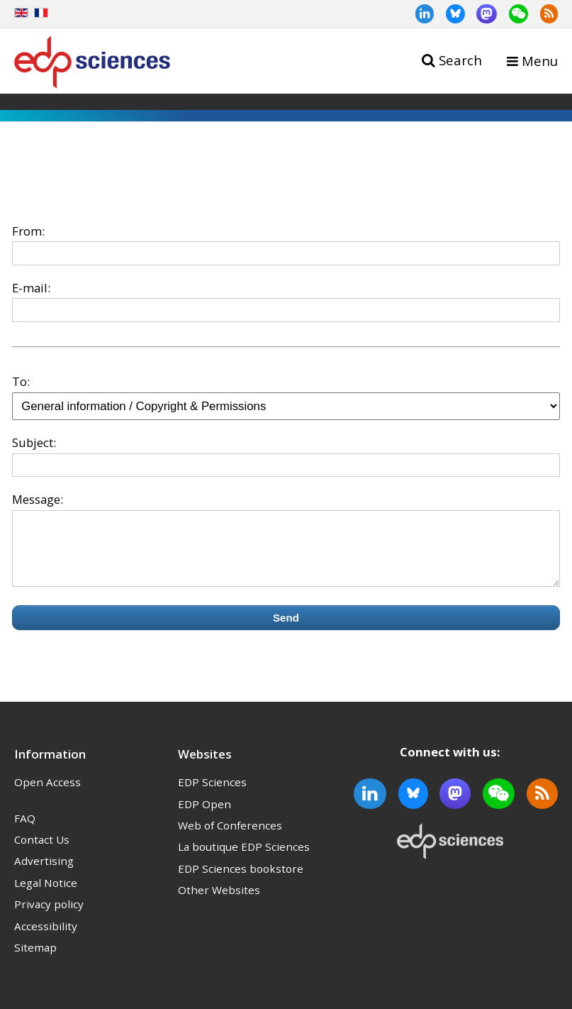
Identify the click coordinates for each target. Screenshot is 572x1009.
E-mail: (31, 288)
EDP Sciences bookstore (240, 881)
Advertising (44, 873)
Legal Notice (45, 895)
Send (286, 630)
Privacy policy (49, 917)
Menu (540, 61)
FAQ (24, 831)
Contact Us (41, 852)
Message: (37, 499)
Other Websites (219, 902)
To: (21, 381)
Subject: (34, 442)
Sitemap (35, 960)
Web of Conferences (230, 838)
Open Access (47, 795)
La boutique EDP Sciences (244, 859)
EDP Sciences (212, 795)
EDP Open (204, 817)
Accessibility (45, 939)
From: (28, 231)
